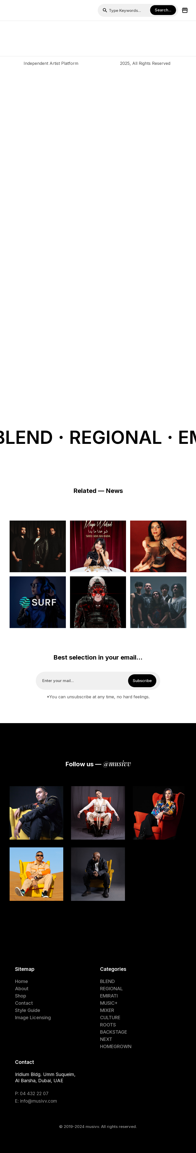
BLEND (107, 981)
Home (21, 981)
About (22, 988)
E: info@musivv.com (36, 1101)
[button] (9, 10)
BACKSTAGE (113, 1032)
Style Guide (27, 1010)
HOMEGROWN (115, 1046)
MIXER (107, 1010)
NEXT (106, 1039)
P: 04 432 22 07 (31, 1093)
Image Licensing (33, 1017)
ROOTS (108, 1024)
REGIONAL (111, 988)
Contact (24, 1003)
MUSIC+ (109, 1003)
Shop (20, 996)
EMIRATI (109, 996)
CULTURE (110, 1017)
